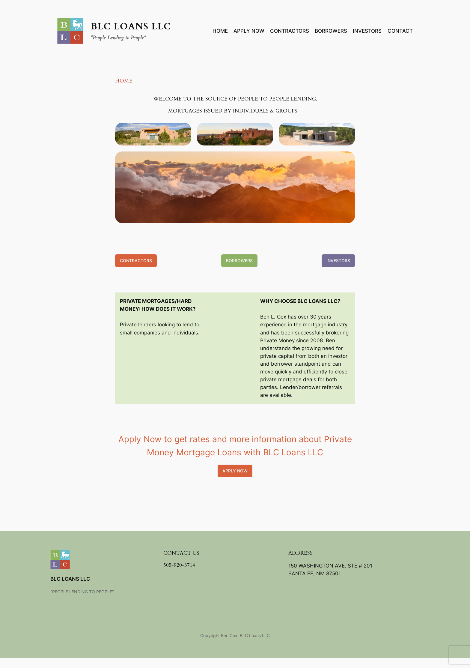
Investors (338, 260)
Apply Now (235, 470)
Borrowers (239, 260)
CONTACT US (181, 553)
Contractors (136, 260)
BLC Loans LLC (131, 27)
